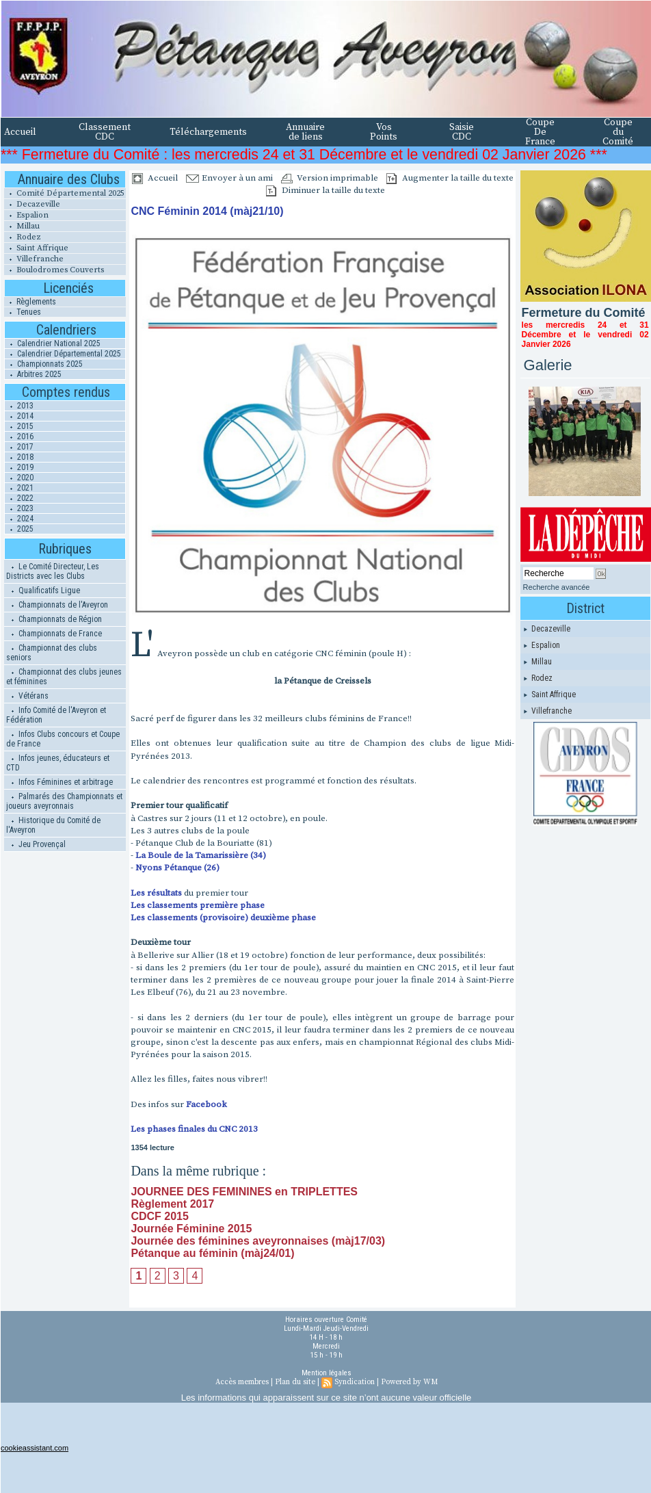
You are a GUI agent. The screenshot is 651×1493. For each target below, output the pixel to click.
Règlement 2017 (172, 1204)
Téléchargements (208, 132)
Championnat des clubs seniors (51, 652)
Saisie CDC (461, 132)
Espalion (26, 215)
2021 (19, 488)
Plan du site (295, 1382)
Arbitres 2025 (33, 374)
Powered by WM (409, 1382)
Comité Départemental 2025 (64, 193)
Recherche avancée (556, 587)
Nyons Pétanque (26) (177, 867)
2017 (19, 447)
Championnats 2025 (44, 364)
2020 (19, 477)
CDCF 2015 (159, 1216)
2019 (19, 467)
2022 (19, 498)
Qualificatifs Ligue (43, 590)
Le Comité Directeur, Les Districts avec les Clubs (52, 571)
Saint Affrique (36, 248)
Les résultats (156, 892)
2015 (19, 426)
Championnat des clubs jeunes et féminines (64, 676)
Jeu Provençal (36, 844)
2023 (19, 508)
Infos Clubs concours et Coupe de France (63, 739)
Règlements (30, 302)
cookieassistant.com (34, 1448)
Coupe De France (540, 132)
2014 (19, 416)
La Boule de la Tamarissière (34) (200, 855)
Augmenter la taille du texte (450, 177)
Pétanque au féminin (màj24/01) (212, 1253)
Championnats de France (54, 633)
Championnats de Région (54, 619)
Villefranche (34, 259)
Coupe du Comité (617, 132)
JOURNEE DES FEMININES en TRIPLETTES (244, 1191)
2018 (19, 457)
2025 (19, 529)
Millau (22, 226)
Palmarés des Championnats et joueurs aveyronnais (64, 801)
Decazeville (32, 204)
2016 (19, 436)
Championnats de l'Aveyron (57, 605)
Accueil (20, 132)
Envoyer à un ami (229, 177)
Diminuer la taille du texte (325, 190)
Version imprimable (329, 177)
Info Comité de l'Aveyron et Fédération (56, 715)
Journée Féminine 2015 (191, 1228)
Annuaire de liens (305, 132)
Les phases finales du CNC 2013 (194, 1129)
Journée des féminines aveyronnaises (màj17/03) (258, 1241)
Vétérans (27, 696)
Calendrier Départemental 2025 (63, 354)
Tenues (22, 312)
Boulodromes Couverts (54, 270)
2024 (19, 518)
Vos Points (383, 132)
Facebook (206, 1104)
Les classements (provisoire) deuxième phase (223, 917)
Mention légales (326, 1372)
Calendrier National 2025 (53, 343)
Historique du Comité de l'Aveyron (53, 825)
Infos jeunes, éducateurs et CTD (57, 763)
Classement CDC (105, 132)
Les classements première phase (198, 905)
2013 (19, 406)
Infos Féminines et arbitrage (59, 782)
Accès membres (242, 1382)
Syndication (354, 1382)
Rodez (22, 237)
